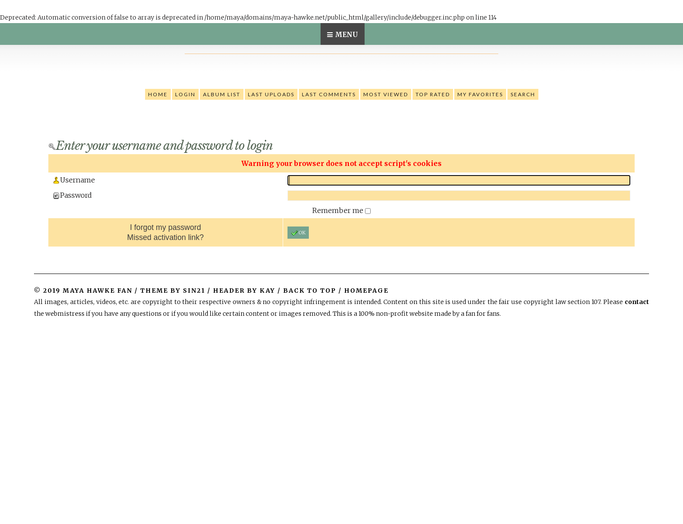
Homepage (366, 290)
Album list (221, 94)
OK (298, 233)
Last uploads (271, 94)
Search (523, 94)
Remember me (338, 210)
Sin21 (194, 290)
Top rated (433, 94)
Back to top (309, 290)
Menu (346, 34)
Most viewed (385, 94)
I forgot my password (165, 227)
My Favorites (480, 94)
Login (185, 94)
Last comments (329, 94)
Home (158, 94)
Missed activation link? (165, 237)
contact (637, 302)
